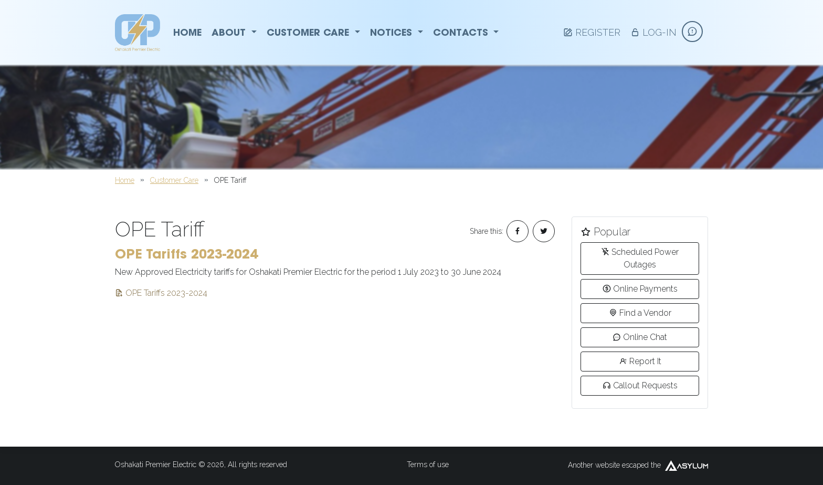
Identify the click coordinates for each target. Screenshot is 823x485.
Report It (640, 361)
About (234, 32)
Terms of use (428, 464)
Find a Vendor (640, 313)
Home (187, 32)
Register (591, 32)
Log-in (653, 32)
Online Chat (640, 337)
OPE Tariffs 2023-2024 (161, 293)
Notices (396, 32)
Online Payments (640, 289)
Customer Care (313, 32)
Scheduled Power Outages (640, 258)
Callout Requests (640, 385)
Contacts (466, 32)
